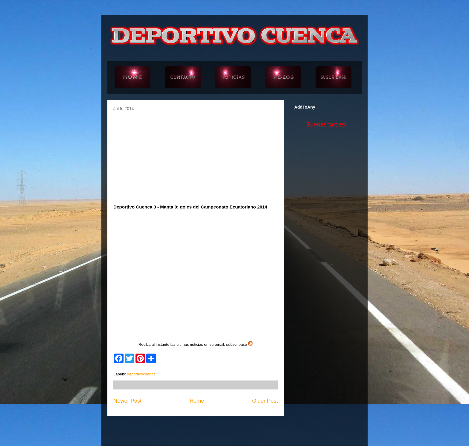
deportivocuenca (141, 374)
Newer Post (127, 401)
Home (197, 401)
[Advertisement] (195, 156)
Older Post (265, 401)
